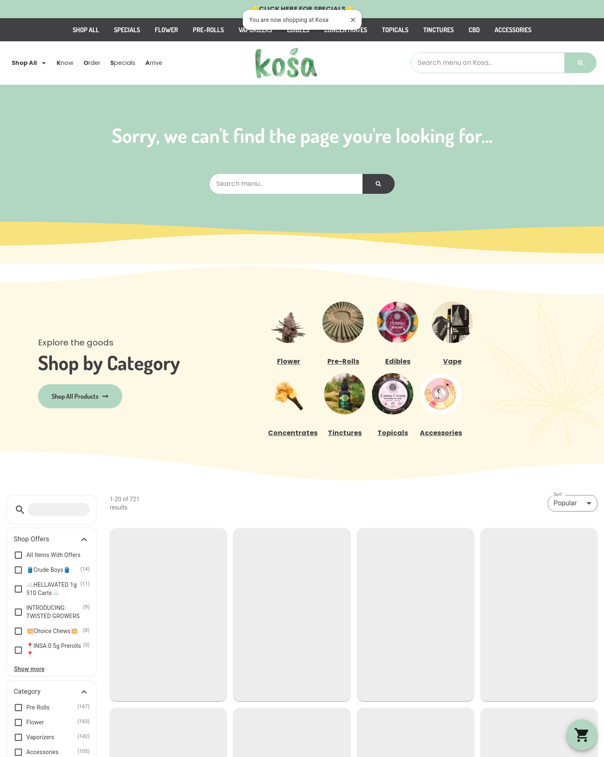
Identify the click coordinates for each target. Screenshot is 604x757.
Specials (127, 30)
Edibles (397, 361)
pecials (122, 63)
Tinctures (438, 30)
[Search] (580, 63)
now (65, 63)
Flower (166, 30)
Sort (558, 494)
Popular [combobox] (565, 503)
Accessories (513, 30)
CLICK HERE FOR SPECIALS (302, 9)
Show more (29, 669)
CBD (474, 30)
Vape (452, 361)
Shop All (86, 30)
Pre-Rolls (208, 30)
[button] (20, 509)
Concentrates (292, 433)
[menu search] (59, 509)
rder (91, 63)
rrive (153, 63)
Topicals (395, 30)
